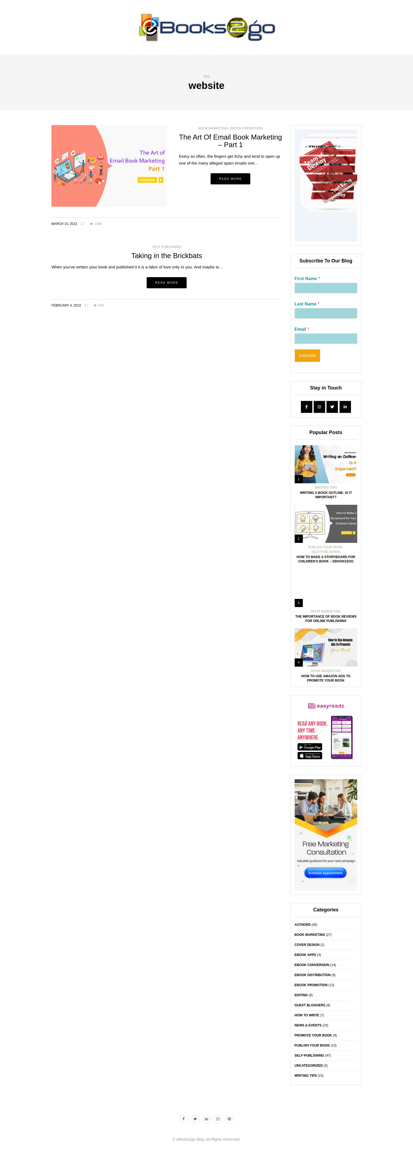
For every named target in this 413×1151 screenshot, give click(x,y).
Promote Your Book (313, 1035)
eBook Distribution (313, 975)
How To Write (307, 1015)
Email (302, 329)
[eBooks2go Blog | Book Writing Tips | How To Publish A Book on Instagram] (319, 407)
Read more (230, 178)
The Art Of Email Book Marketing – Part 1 (230, 141)
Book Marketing (213, 128)
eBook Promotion (246, 128)
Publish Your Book (325, 547)
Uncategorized (309, 1066)
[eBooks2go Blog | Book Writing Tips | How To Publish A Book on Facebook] (306, 407)
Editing (301, 995)
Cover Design (307, 945)
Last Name (307, 304)
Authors (303, 925)
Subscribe (307, 355)
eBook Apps (305, 955)
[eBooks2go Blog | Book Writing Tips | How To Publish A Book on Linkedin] (345, 407)
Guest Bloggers (310, 1005)
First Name (307, 278)
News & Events (308, 1025)
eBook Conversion (312, 965)
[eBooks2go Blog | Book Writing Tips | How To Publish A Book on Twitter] (332, 407)
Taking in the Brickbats (166, 256)
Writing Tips (326, 487)
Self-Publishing (166, 247)
